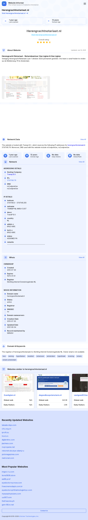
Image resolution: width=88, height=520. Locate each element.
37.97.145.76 (11, 180)
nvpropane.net (8, 447)
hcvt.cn (5, 436)
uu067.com (7, 497)
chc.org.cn (6, 429)
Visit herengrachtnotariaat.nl (15, 13)
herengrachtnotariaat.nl (76, 145)
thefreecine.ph (8, 501)
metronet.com (8, 458)
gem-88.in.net (8, 505)
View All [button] (83, 139)
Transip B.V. (11, 174)
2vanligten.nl (9, 395)
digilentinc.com (8, 440)
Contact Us (44, 511)
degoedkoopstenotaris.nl (50, 395)
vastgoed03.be (81, 395)
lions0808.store (8, 475)
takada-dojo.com (9, 425)
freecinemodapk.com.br (12, 486)
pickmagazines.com (10, 454)
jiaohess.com (7, 443)
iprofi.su (5, 432)
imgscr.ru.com (8, 472)
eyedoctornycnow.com (12, 483)
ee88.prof (6, 479)
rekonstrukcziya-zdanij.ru (13, 451)
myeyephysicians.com (11, 494)
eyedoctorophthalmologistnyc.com (17, 490)
